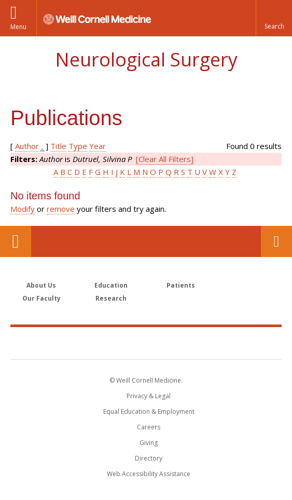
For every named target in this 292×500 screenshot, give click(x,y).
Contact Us (276, 241)
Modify (22, 209)
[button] (274, 18)
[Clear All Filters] (164, 159)
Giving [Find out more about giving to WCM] (149, 442)
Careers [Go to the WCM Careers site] (148, 427)
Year (97, 146)
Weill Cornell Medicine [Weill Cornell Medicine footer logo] (146, 342)
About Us (41, 285)
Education (111, 285)
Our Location (15, 241)
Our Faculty (41, 298)
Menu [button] (18, 26)
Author (27, 146)
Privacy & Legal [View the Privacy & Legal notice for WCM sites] (149, 395)
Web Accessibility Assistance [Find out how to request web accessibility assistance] (148, 473)
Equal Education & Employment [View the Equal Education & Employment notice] (148, 411)
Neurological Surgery (146, 59)
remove (61, 209)
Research (111, 298)
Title (58, 146)
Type (77, 146)
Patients (180, 285)
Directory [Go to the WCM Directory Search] (148, 458)
